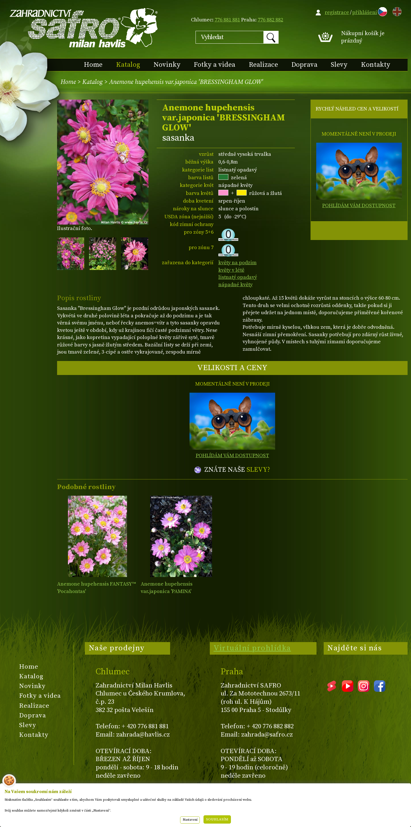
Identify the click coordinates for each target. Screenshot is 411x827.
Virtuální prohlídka (252, 648)
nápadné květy (235, 284)
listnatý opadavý (237, 277)
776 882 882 (270, 20)
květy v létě (231, 270)
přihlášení (364, 12)
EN (395, 10)
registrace (337, 12)
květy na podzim (237, 262)
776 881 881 (227, 20)
